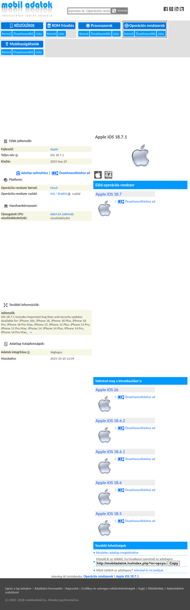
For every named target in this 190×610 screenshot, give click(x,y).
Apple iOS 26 (107, 389)
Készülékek (22, 25)
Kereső (7, 34)
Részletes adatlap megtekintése (117, 552)
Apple (54, 149)
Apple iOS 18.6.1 (110, 451)
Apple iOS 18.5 (109, 513)
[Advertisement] (95, 95)
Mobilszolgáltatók (22, 43)
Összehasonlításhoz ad (71, 173)
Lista (39, 34)
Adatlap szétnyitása (32, 173)
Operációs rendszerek (145, 25)
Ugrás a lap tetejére (18, 588)
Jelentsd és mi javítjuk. (149, 570)
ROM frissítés (61, 25)
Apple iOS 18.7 (109, 194)
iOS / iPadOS (58, 194)
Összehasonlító (23, 34)
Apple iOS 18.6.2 (110, 420)
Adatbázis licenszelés (49, 588)
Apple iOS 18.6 (109, 482)
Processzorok (99, 25)
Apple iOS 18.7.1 (127, 576)
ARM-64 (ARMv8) (62, 214)
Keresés (119, 11)
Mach (54, 188)
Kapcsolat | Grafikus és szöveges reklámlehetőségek (100, 588)
